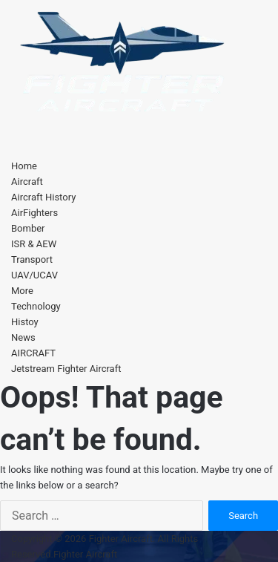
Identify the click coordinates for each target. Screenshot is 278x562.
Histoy (25, 321)
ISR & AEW (33, 243)
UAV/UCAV (34, 275)
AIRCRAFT (33, 353)
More (22, 290)
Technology (36, 306)
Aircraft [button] (27, 181)
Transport (32, 259)
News (23, 337)
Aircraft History (43, 197)
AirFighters (34, 212)
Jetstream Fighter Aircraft (66, 368)
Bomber (28, 228)
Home (24, 165)
